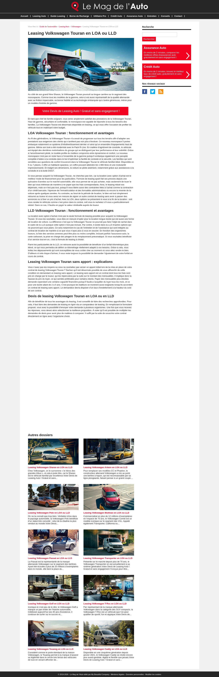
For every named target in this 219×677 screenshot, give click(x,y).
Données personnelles (135, 674)
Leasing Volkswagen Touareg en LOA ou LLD (51, 649)
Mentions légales (117, 674)
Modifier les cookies (153, 674)
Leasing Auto (39, 16)
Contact (178, 16)
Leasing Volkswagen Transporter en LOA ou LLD (108, 558)
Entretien (151, 16)
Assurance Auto (135, 16)
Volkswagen (76, 27)
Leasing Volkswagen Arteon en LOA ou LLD (105, 467)
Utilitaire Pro (99, 16)
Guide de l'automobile (48, 27)
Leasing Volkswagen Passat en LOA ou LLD (50, 558)
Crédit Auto (116, 16)
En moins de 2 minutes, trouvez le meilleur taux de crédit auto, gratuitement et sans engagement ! (164, 74)
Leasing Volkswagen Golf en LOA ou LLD (48, 603)
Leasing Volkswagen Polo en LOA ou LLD (49, 513)
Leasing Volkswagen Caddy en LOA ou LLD (105, 649)
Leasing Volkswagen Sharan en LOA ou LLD (50, 467)
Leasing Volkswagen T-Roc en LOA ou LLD (105, 603)
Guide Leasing (57, 16)
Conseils (165, 16)
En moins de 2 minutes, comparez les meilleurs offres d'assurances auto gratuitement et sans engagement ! (161, 55)
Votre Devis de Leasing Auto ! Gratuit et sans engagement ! (81, 111)
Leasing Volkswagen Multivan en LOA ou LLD (106, 513)
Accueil (24, 16)
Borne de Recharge (79, 16)
